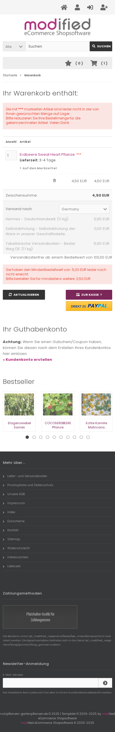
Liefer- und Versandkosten (25, 476)
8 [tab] (74, 437)
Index (9, 512)
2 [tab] (34, 437)
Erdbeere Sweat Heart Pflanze (50, 154)
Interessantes (15, 557)
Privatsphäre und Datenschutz (28, 485)
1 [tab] (27, 437)
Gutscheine (13, 521)
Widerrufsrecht (16, 548)
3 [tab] (41, 437)
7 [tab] (68, 437)
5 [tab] (54, 437)
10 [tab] (88, 437)
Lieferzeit (12, 566)
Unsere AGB (14, 494)
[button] (14, 46)
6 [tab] (61, 437)
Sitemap (11, 539)
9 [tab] (81, 437)
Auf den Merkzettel (39, 168)
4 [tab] (47, 437)
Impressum (14, 503)
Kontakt (11, 530)
